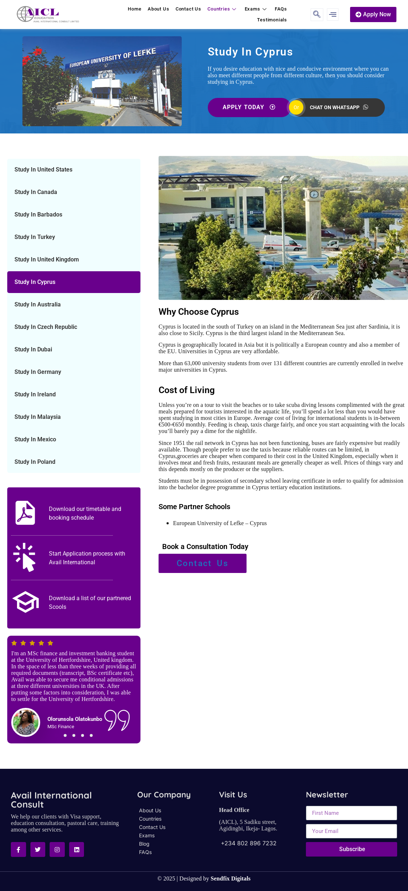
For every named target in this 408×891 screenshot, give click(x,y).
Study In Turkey (34, 237)
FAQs (281, 9)
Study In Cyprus (34, 282)
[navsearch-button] (317, 14)
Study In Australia (37, 304)
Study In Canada (35, 192)
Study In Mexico (35, 439)
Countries (224, 9)
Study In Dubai (33, 349)
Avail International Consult (51, 799)
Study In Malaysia (37, 416)
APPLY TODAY (249, 107)
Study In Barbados (38, 214)
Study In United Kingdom (46, 259)
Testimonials (272, 19)
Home (137, 9)
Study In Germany (37, 371)
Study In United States (43, 169)
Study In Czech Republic (45, 326)
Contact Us (190, 9)
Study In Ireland (35, 394)
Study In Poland (34, 461)
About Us (160, 9)
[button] (57, 735)
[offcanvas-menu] (332, 14)
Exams (257, 9)
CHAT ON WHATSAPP (339, 107)
